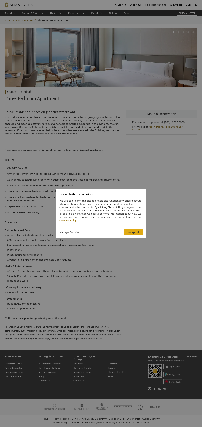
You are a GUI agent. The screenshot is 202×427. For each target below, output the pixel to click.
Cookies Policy (67, 220)
